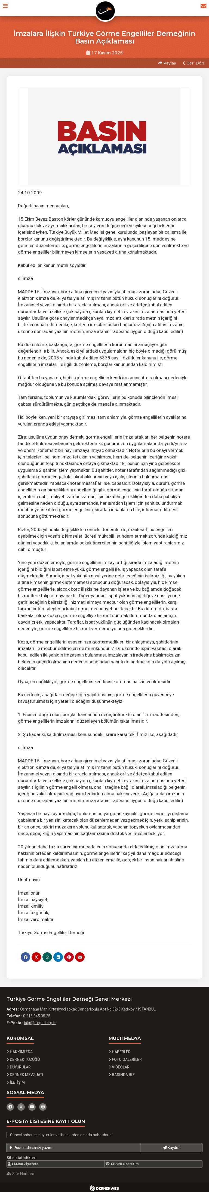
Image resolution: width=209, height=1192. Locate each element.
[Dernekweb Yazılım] (104, 1186)
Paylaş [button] (166, 62)
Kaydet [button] (171, 1146)
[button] (7, 8)
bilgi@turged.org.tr (40, 1021)
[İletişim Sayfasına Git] (201, 8)
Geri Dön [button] (193, 62)
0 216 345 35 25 (36, 1014)
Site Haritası (20, 1171)
